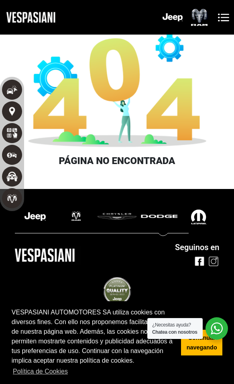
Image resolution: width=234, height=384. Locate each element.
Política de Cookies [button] (40, 371)
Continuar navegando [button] (202, 343)
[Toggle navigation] (223, 17)
